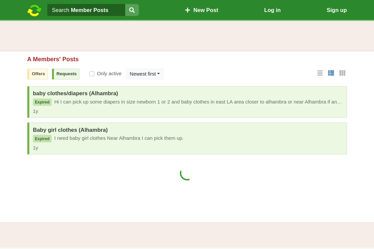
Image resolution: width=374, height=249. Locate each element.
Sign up (337, 10)
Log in (272, 10)
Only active (109, 73)
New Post (201, 10)
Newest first (143, 74)
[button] (320, 73)
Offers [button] (38, 73)
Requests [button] (67, 73)
